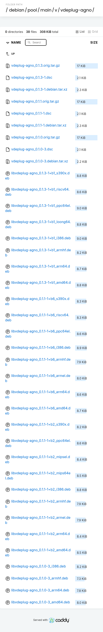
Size (94, 42)
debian (16, 10)
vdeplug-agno (76, 10)
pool (32, 10)
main (45, 10)
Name (16, 42)
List (80, 32)
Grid (93, 32)
